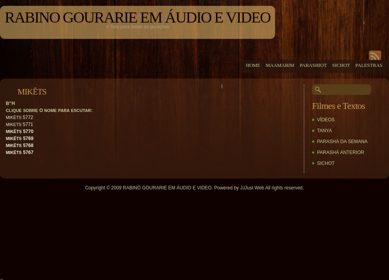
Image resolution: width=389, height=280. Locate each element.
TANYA (324, 130)
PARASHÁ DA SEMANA (342, 141)
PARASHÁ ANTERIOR (340, 152)
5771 (19, 124)
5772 (19, 117)
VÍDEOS (326, 119)
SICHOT (326, 163)
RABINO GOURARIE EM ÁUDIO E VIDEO (137, 17)
